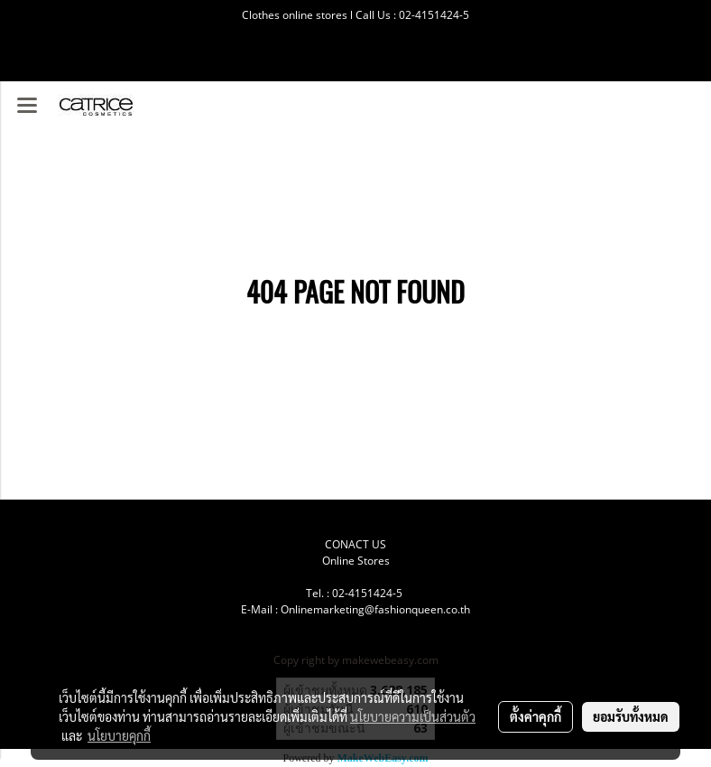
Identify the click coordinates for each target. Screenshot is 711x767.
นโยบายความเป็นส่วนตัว (413, 716)
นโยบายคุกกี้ (119, 735)
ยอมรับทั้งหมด (631, 716)
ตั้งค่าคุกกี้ (535, 716)
